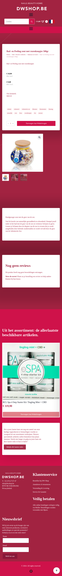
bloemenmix (43, 109)
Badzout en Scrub (33, 54)
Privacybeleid (7, 488)
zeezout (40, 113)
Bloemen (34, 109)
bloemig (51, 109)
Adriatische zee (26, 109)
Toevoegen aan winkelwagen (36, 123)
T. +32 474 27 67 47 (9, 481)
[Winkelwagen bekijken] (42, 21)
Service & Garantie (39, 492)
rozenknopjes (28, 113)
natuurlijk (9, 113)
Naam (5, 536)
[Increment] (13, 123)
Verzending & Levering (41, 488)
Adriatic (9, 109)
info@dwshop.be (8, 483)
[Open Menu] (31, 14)
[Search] (32, 21)
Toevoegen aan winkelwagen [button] (31, 414)
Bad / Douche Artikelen (18, 54)
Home (8, 54)
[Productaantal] (11, 123)
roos (16, 113)
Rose (20, 113)
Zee (35, 113)
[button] (39, 137)
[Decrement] (8, 123)
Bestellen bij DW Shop (41, 481)
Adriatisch (16, 109)
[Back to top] (56, 570)
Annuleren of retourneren (42, 484)
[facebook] (31, 571)
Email (5, 545)
